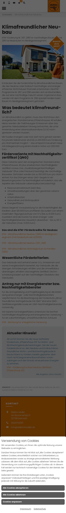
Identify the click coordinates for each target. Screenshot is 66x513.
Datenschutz (40, 508)
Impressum (25, 508)
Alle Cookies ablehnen (14, 494)
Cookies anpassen (12, 501)
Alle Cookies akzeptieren (15, 488)
